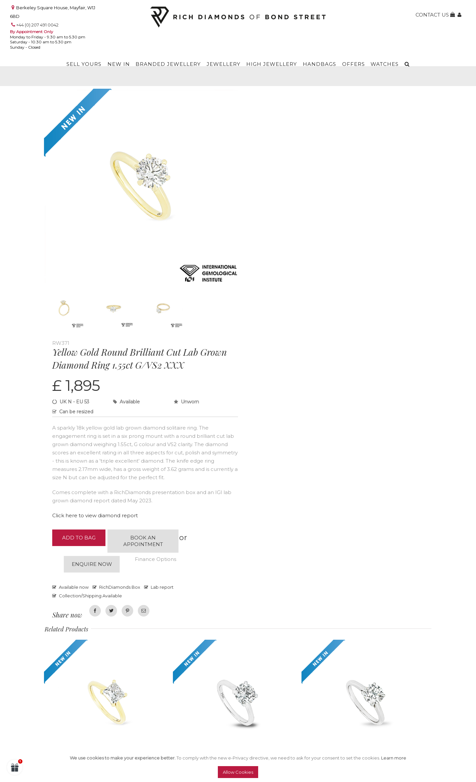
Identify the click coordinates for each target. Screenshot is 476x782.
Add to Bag (79, 537)
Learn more (393, 757)
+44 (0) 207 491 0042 (37, 24)
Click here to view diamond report (95, 515)
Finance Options (155, 559)
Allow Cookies (238, 772)
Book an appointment (143, 540)
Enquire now (92, 564)
